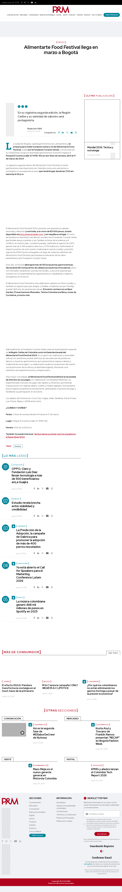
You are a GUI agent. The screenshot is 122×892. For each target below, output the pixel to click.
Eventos (87, 15)
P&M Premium (111, 15)
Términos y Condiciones (66, 814)
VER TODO (113, 653)
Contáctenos (62, 811)
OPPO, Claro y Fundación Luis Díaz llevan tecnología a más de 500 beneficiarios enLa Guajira (27, 475)
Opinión (80, 15)
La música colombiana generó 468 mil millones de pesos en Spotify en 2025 (30, 606)
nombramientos (40, 765)
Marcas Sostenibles (47, 15)
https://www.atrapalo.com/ (31, 234)
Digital (59, 15)
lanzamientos (40, 725)
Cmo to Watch (97, 15)
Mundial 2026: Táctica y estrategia (100, 149)
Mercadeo (24, 15)
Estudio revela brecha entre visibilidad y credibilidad (26, 506)
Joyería (6, 681)
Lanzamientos (102, 725)
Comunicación (13, 15)
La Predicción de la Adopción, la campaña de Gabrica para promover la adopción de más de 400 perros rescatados (30, 538)
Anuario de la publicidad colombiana (65, 807)
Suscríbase (61, 802)
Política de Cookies (64, 821)
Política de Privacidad (65, 818)
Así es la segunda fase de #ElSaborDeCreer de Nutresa (44, 733)
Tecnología (97, 765)
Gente (65, 15)
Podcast (72, 15)
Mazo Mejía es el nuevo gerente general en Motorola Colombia (45, 773)
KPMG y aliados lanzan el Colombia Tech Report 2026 (105, 772)
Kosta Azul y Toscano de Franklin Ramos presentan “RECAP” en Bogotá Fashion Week (108, 736)
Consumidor (33, 15)
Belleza (47, 681)
